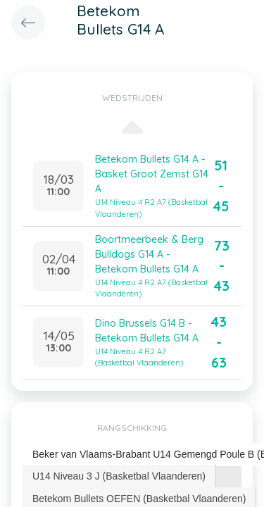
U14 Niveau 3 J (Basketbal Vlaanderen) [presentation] (119, 476)
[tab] (119, 476)
